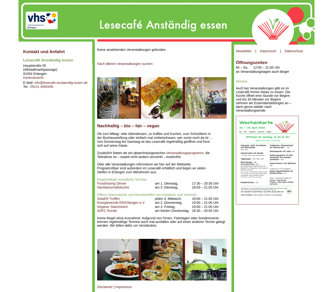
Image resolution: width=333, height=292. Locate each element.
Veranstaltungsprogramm (185, 153)
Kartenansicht (33, 77)
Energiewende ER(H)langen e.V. (121, 202)
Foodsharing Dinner (111, 183)
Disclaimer (105, 287)
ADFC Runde (107, 211)
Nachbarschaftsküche (113, 187)
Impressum (268, 51)
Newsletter (244, 51)
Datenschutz (294, 51)
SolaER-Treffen (108, 199)
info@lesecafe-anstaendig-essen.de (61, 83)
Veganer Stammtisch (112, 207)
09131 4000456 (41, 86)
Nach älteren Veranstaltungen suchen (125, 64)
